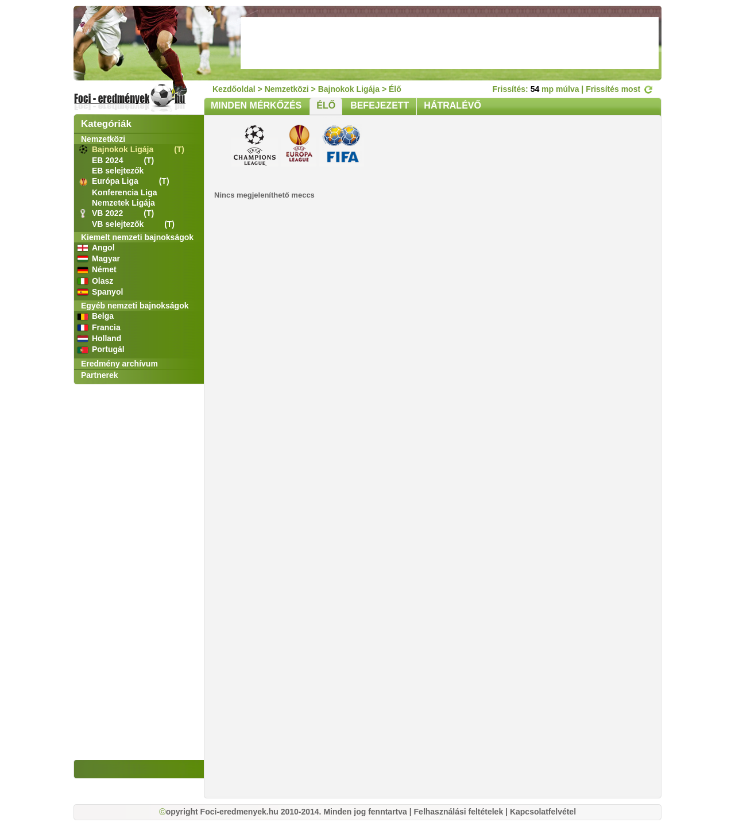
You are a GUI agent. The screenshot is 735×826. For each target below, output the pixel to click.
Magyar (106, 258)
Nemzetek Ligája (123, 202)
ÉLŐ (325, 105)
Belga (103, 316)
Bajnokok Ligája (124, 149)
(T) (179, 149)
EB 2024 (108, 160)
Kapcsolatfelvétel (543, 811)
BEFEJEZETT (379, 105)
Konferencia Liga (124, 192)
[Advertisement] (450, 43)
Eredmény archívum (119, 363)
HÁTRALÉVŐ (452, 105)
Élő (395, 89)
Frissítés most (619, 89)
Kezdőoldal (234, 89)
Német (104, 269)
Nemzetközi (103, 139)
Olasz (102, 280)
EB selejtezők (118, 170)
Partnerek (99, 375)
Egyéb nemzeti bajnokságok (135, 305)
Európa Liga (116, 181)
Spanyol (107, 291)
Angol (103, 247)
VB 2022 (108, 213)
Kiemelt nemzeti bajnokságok (137, 237)
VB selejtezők (119, 224)
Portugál (108, 349)
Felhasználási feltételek (459, 811)
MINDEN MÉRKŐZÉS (256, 105)
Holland (106, 338)
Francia (106, 327)
